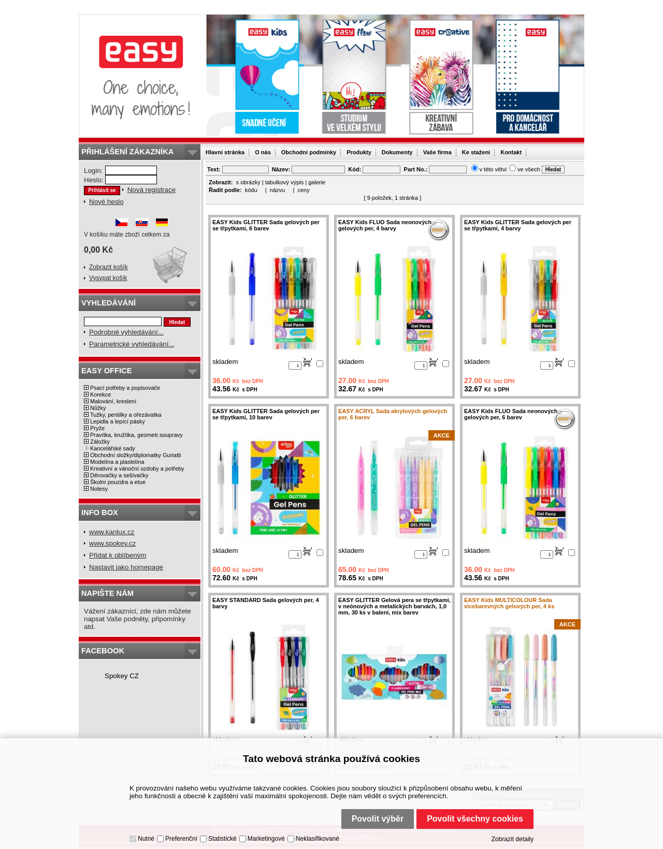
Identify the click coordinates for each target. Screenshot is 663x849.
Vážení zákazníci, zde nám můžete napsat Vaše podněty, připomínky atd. (137, 619)
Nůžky (98, 408)
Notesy (99, 489)
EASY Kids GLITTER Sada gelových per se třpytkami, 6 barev (266, 225)
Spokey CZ (122, 676)
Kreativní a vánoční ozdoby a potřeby (137, 468)
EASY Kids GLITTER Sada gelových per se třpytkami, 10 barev (266, 414)
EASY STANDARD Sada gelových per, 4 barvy (265, 603)
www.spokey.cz (112, 543)
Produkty (359, 152)
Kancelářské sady (112, 448)
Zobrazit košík (108, 267)
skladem (225, 361)
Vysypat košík (108, 278)
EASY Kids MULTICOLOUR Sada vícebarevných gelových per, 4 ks (509, 603)
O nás (263, 152)
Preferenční (181, 838)
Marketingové (266, 838)
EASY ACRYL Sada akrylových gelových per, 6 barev (392, 414)
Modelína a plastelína (117, 462)
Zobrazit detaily (513, 839)
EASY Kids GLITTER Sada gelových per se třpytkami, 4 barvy (517, 225)
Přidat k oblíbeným (117, 555)
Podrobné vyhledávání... (126, 332)
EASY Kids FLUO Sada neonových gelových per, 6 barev (510, 414)
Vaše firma (437, 152)
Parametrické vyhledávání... (131, 344)
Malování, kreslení (113, 401)
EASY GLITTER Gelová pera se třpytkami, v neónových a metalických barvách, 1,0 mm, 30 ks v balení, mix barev (394, 606)
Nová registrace (151, 190)
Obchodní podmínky (308, 152)
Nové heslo (106, 202)
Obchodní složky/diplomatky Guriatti (135, 455)
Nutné (146, 838)
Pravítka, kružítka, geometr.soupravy (136, 435)
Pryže (97, 428)
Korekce (100, 394)
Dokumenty (397, 152)
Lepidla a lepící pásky (117, 421)
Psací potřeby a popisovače (125, 388)
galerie (316, 182)
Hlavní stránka (225, 152)
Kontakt (511, 152)
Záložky (100, 441)
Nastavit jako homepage (126, 567)
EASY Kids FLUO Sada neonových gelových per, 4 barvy (384, 225)
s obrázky (248, 182)
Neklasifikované (317, 838)
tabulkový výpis (284, 182)
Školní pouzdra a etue (118, 482)
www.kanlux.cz (111, 532)
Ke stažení (476, 152)
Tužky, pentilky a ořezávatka (126, 415)
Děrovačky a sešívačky (119, 475)
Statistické (222, 838)
